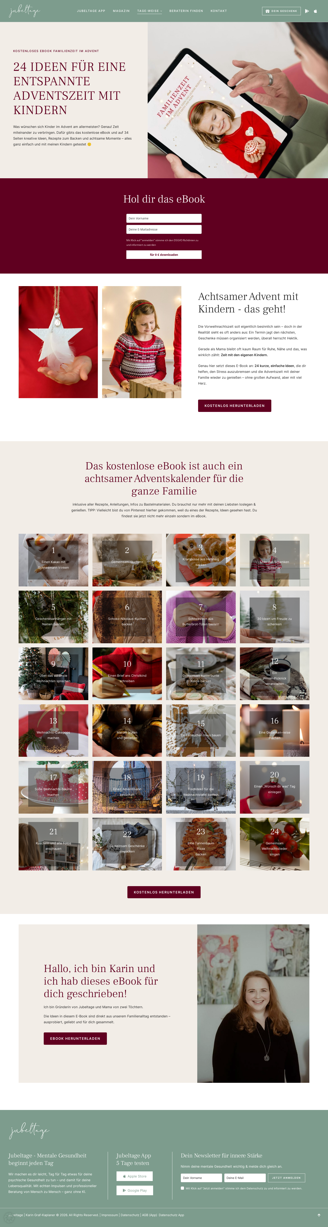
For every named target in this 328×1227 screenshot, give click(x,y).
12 (274, 661)
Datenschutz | (131, 1215)
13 (53, 721)
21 (53, 831)
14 (127, 721)
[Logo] (24, 11)
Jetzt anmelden (286, 1177)
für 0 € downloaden (164, 255)
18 (127, 777)
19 (201, 777)
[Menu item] (91, 11)
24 (274, 831)
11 (201, 664)
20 (274, 775)
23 (200, 831)
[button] (161, 11)
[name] (164, 218)
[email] (164, 229)
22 (127, 834)
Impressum (109, 1215)
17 (53, 777)
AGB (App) (150, 1215)
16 (274, 721)
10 (127, 664)
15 (201, 723)
